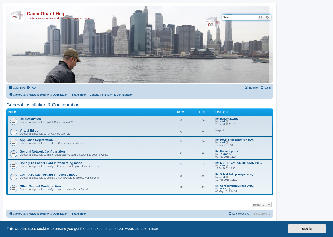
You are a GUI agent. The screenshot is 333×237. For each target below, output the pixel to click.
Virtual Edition (30, 130)
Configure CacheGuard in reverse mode (48, 174)
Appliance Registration (36, 140)
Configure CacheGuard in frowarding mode (51, 163)
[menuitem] (31, 87)
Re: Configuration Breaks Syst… (235, 185)
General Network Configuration (42, 151)
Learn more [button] (149, 229)
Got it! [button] (307, 229)
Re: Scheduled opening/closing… (235, 174)
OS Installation (30, 119)
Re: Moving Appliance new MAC (234, 139)
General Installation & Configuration (43, 104)
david (222, 121)
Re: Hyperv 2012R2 (226, 118)
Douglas (223, 154)
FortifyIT (223, 188)
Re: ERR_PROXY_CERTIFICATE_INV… (238, 162)
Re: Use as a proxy (226, 151)
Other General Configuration (40, 186)
